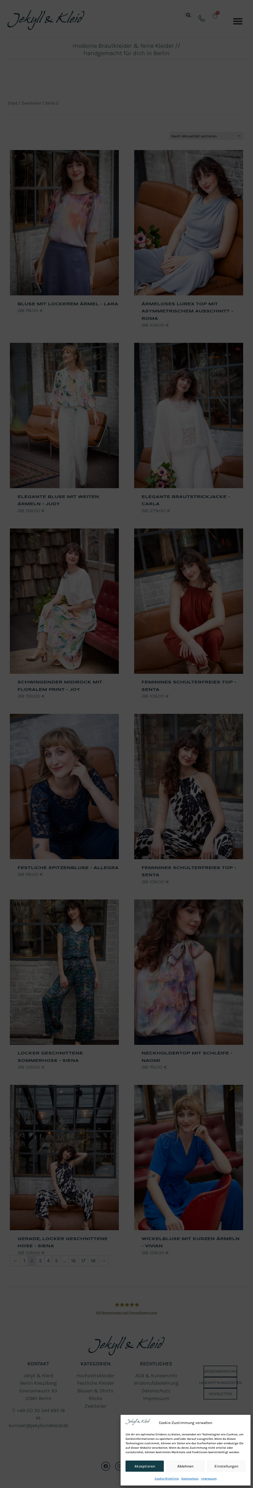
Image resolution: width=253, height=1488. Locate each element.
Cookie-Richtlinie (167, 1478)
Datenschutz (190, 1478)
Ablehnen (185, 1466)
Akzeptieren (144, 1466)
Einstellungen (226, 1466)
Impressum (209, 1478)
